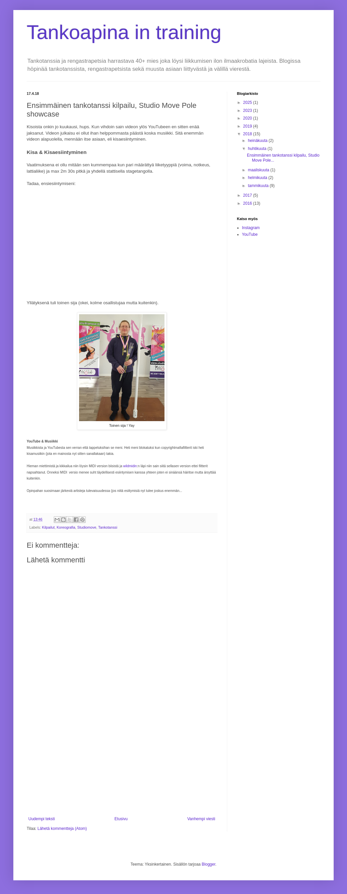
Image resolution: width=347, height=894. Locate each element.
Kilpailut (48, 527)
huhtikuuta (258, 148)
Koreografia (66, 527)
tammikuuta (259, 185)
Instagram (251, 227)
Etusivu (120, 819)
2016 (248, 203)
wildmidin (130, 466)
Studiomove (86, 527)
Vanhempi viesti (201, 819)
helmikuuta (258, 177)
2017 (248, 195)
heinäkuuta (258, 140)
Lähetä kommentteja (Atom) (62, 828)
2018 (248, 134)
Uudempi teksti (41, 819)
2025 (248, 102)
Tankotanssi (107, 527)
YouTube (250, 234)
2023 (248, 110)
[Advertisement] (122, 761)
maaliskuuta (259, 170)
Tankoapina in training (124, 32)
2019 (248, 126)
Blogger (209, 864)
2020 (248, 118)
